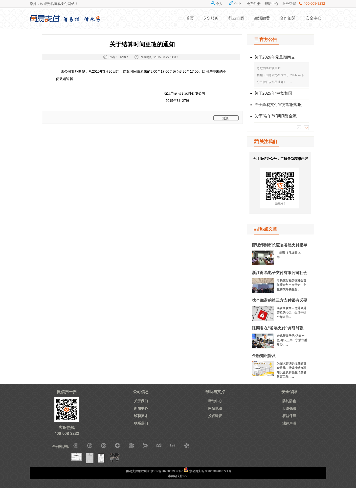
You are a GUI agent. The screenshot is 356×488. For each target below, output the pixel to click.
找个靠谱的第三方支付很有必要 (279, 300)
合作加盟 (288, 18)
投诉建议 (215, 416)
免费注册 (254, 4)
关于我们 (141, 401)
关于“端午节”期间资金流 (275, 116)
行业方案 (236, 18)
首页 (190, 18)
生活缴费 (262, 18)
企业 (237, 4)
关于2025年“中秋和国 (273, 93)
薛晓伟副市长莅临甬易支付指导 (279, 245)
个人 (219, 4)
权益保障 (289, 416)
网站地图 (215, 408)
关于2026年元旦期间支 (274, 57)
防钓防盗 (289, 401)
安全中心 (313, 18)
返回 (225, 118)
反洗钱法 (289, 408)
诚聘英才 (141, 416)
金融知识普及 (264, 356)
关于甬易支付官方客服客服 (278, 105)
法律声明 (289, 423)
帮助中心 (271, 4)
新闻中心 (141, 408)
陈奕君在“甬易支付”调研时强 (277, 328)
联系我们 (141, 423)
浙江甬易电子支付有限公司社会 (279, 273)
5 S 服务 (211, 18)
